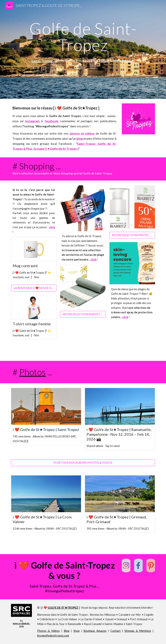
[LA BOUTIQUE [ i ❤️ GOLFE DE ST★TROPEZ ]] (33, 288)
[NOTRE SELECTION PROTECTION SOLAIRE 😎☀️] (132, 235)
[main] (83, 36)
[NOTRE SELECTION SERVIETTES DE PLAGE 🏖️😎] (82, 314)
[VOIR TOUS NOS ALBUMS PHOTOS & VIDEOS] (83, 462)
